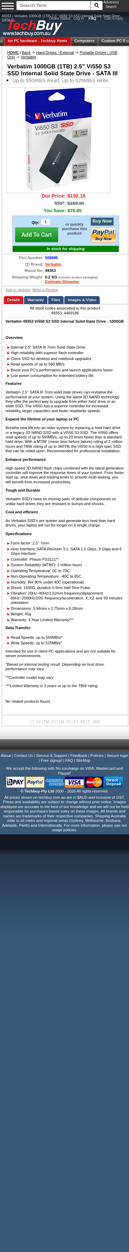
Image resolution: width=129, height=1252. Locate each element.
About (6, 755)
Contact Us (23, 755)
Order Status (60, 18)
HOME (13, 52)
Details (13, 300)
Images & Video (82, 300)
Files (56, 300)
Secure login (117, 755)
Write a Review (45, 290)
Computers (84, 41)
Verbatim (28, 57)
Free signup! (51, 760)
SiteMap (83, 760)
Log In (79, 18)
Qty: (35, 222)
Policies (97, 755)
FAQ (69, 760)
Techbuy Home (37, 41)
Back (26, 52)
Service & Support (51, 755)
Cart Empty (113, 18)
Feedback (78, 755)
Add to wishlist (18, 290)
